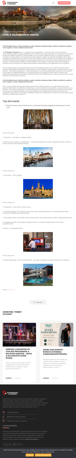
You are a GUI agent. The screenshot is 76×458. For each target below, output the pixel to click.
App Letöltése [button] (64, 3)
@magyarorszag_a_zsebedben (17, 421)
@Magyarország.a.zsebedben (16, 416)
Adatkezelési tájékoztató (43, 455)
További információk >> (31, 439)
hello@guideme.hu (13, 412)
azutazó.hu (11, 290)
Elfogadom (30, 455)
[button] (37, 302)
